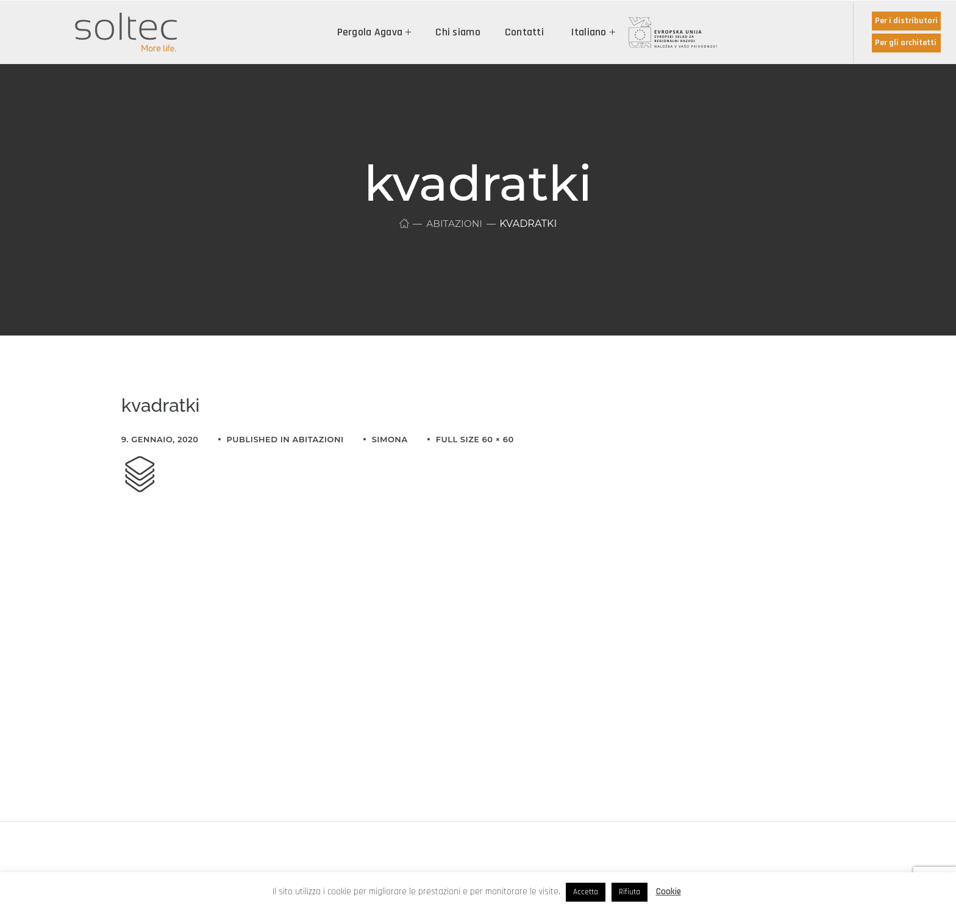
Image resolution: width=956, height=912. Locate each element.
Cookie (668, 891)
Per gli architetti (905, 42)
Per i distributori (906, 20)
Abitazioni (454, 223)
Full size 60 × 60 (475, 439)
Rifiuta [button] (629, 892)
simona (390, 439)
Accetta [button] (585, 892)
